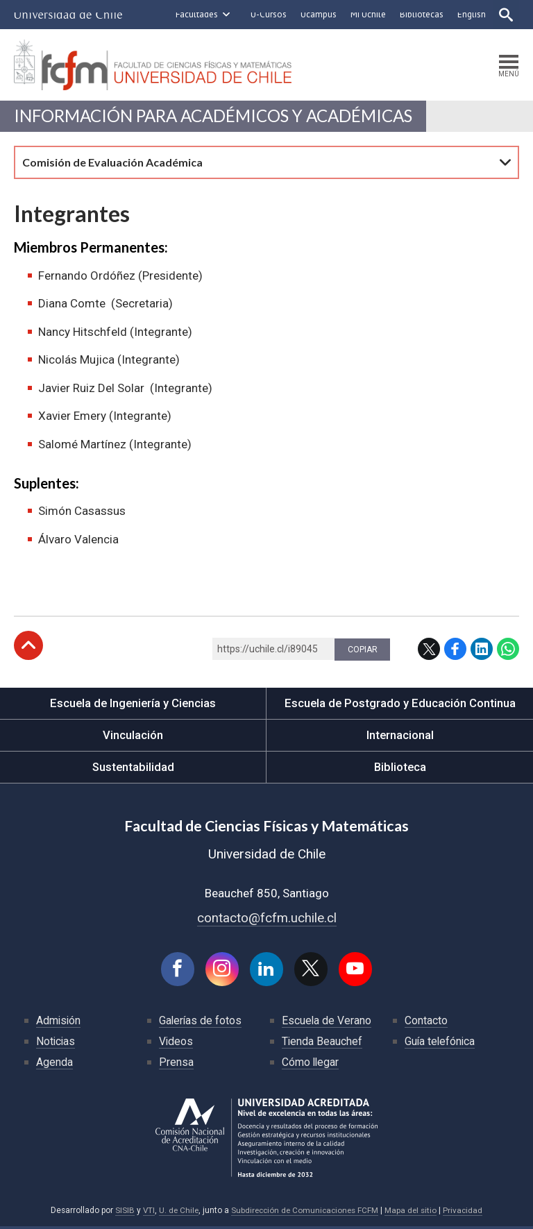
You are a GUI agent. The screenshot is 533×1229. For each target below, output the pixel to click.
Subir (28, 647)
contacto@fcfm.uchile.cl (267, 920)
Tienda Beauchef (322, 1044)
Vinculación (133, 737)
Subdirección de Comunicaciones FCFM (305, 1214)
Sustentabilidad (133, 769)
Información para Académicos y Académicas (219, 118)
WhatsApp (508, 651)
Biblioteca (400, 769)
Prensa (176, 1064)
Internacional (400, 737)
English (470, 14)
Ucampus (317, 14)
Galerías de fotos (201, 1023)
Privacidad (466, 1214)
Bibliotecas (420, 14)
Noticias (56, 1044)
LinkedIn (481, 651)
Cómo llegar (311, 1064)
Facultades (195, 14)
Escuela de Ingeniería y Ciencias (133, 705)
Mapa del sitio (413, 1214)
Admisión (59, 1023)
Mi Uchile (366, 14)
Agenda (54, 1064)
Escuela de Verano (327, 1023)
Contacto (426, 1023)
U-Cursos (267, 14)
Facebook (455, 651)
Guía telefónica (441, 1044)
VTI (145, 1214)
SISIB (120, 1214)
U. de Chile (175, 1214)
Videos (176, 1044)
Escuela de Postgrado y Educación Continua (400, 705)
